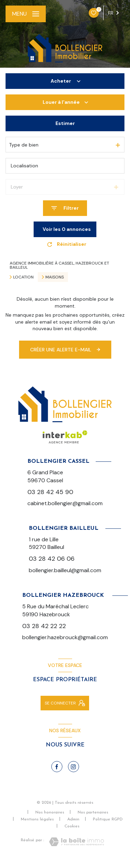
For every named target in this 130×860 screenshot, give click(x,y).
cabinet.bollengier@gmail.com (65, 503)
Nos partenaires (93, 812)
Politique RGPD (108, 819)
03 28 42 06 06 (52, 558)
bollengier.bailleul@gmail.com (65, 570)
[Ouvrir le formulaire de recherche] (65, 208)
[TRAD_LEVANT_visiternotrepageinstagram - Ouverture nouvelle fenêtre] (73, 766)
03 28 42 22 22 (44, 626)
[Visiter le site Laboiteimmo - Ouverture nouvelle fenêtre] (76, 841)
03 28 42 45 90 (50, 492)
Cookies (71, 826)
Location (23, 277)
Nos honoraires (49, 812)
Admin (73, 819)
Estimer (65, 123)
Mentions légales (37, 819)
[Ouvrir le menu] (26, 14)
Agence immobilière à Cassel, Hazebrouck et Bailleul (59, 265)
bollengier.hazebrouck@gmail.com (65, 637)
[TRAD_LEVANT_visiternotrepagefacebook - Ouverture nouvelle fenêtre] (56, 766)
